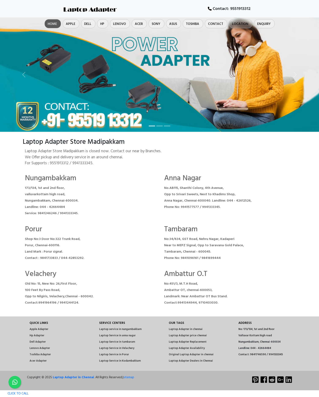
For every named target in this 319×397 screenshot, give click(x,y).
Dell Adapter (38, 342)
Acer (139, 24)
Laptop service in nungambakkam (120, 329)
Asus (173, 24)
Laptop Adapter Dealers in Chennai (191, 361)
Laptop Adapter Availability (187, 348)
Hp (102, 24)
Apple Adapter (39, 329)
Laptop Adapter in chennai (186, 329)
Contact (215, 24)
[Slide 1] (152, 126)
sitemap (128, 377)
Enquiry (264, 24)
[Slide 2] (159, 126)
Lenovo (119, 24)
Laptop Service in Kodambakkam (120, 361)
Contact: (229, 8)
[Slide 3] (167, 126)
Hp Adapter (37, 335)
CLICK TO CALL (14, 393)
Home (52, 24)
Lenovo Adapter (40, 348)
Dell (87, 24)
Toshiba (192, 24)
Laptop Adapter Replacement (188, 342)
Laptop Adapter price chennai (188, 335)
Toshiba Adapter (40, 354)
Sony (156, 24)
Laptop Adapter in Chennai (73, 377)
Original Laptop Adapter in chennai (191, 354)
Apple (70, 24)
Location (240, 24)
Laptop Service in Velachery (116, 348)
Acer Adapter (38, 361)
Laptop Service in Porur (114, 354)
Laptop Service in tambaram (117, 342)
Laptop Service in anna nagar (117, 335)
